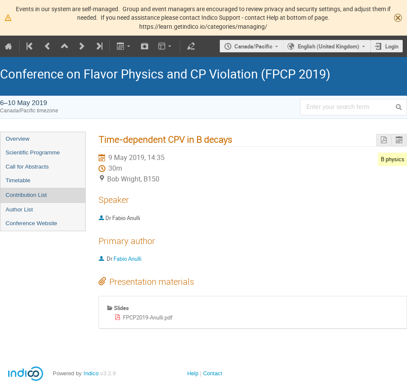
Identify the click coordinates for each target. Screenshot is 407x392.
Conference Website (31, 223)
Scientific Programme (33, 152)
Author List (19, 209)
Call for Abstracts (27, 166)
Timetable (18, 180)
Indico (91, 373)
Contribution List (26, 195)
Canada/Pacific (253, 46)
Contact (212, 373)
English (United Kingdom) (328, 46)
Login (391, 46)
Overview (18, 139)
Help (192, 373)
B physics (392, 159)
